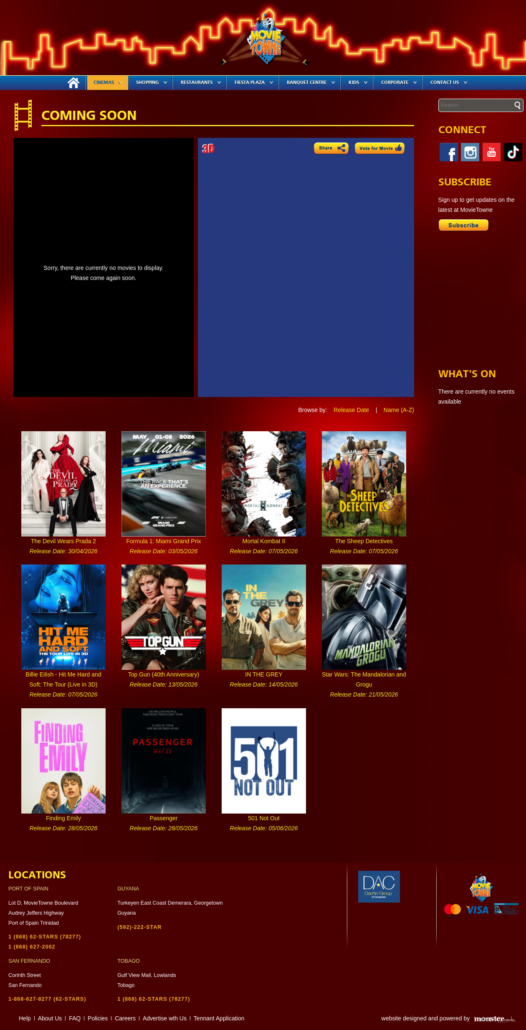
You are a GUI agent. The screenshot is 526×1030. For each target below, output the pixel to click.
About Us (50, 1018)
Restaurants (201, 82)
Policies (98, 1018)
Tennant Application (219, 1018)
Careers (125, 1018)
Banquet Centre (311, 82)
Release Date (351, 410)
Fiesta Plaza (254, 82)
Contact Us (449, 82)
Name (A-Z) (399, 410)
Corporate (399, 82)
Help (25, 1018)
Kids (358, 82)
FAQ (75, 1018)
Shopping (151, 82)
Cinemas (108, 82)
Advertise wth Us (165, 1018)
